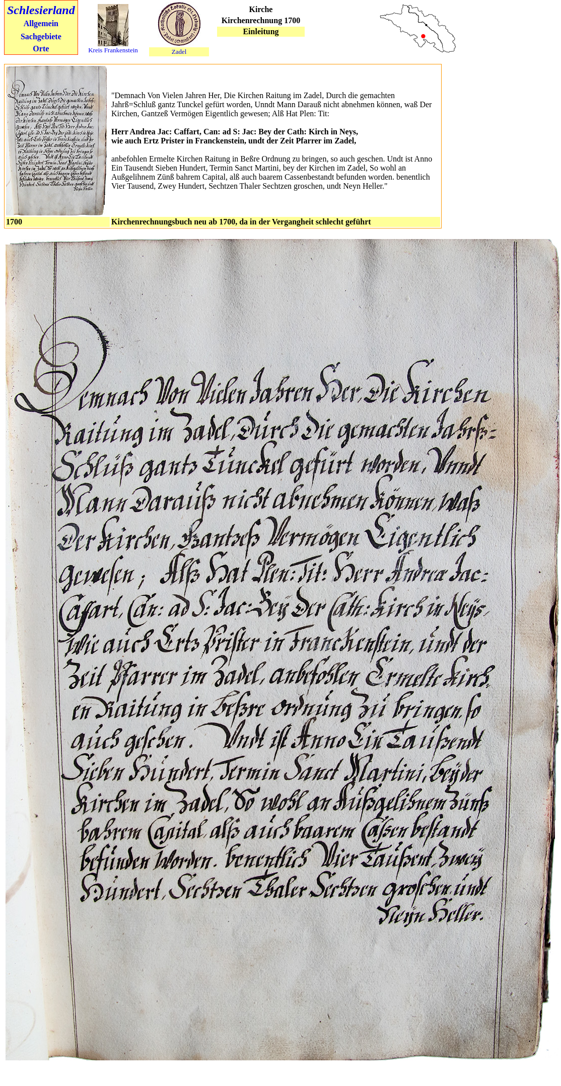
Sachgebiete (41, 36)
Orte (41, 48)
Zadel (179, 51)
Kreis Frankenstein (113, 50)
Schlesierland (41, 10)
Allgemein (41, 23)
